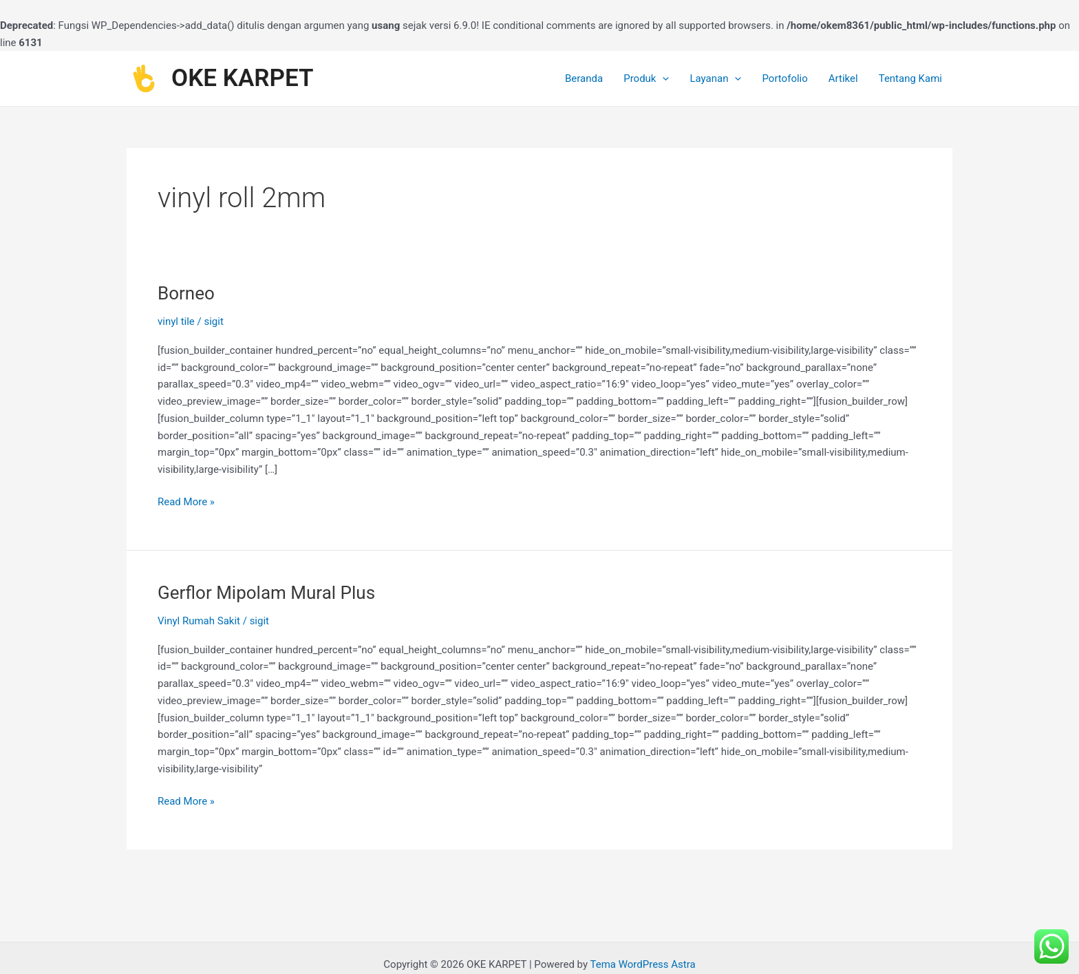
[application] (662, 78)
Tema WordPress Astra (642, 964)
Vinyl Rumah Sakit (199, 621)
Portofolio (784, 78)
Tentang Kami (910, 78)
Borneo (186, 293)
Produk (646, 78)
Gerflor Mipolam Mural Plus (266, 592)
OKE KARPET (242, 78)
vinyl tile (176, 321)
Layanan (715, 78)
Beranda (584, 78)
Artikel (843, 78)
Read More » (186, 501)
